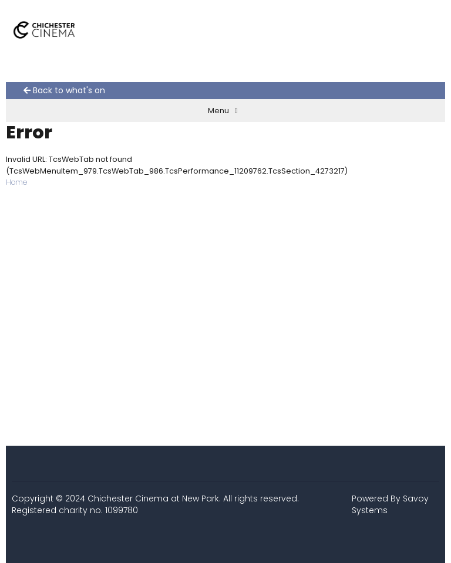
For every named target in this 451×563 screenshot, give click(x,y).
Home (16, 182)
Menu (223, 111)
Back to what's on (64, 90)
